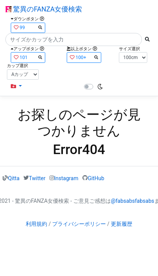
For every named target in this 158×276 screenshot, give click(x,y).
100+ (84, 57)
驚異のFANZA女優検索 (43, 9)
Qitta (14, 178)
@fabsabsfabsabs (132, 201)
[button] (16, 86)
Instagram (66, 178)
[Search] (73, 39)
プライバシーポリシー (79, 224)
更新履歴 (121, 224)
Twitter (37, 178)
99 (28, 27)
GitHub (96, 178)
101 (28, 57)
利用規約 (36, 224)
